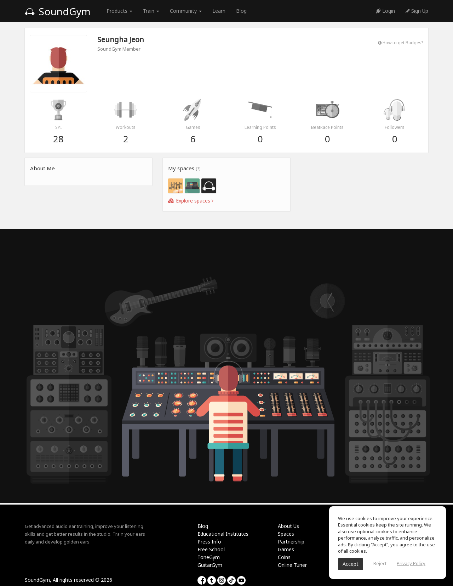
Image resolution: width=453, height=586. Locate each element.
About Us (288, 526)
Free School (211, 549)
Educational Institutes (222, 533)
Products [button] (119, 10)
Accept (351, 564)
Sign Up (417, 10)
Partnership (291, 541)
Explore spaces (190, 200)
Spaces (286, 533)
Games (286, 549)
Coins (284, 557)
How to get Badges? (400, 42)
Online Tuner (292, 565)
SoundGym (58, 11)
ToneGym (208, 557)
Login (385, 10)
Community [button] (186, 10)
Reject (379, 563)
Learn (218, 10)
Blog (241, 10)
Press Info (209, 541)
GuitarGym (209, 565)
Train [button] (151, 10)
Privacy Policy (411, 563)
